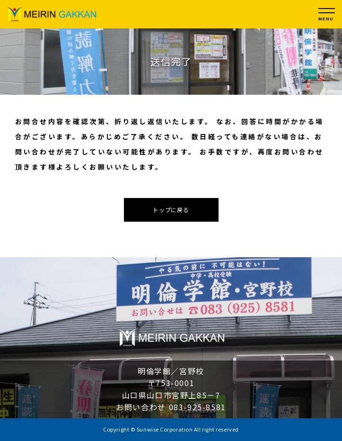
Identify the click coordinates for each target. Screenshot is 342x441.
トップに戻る (171, 210)
